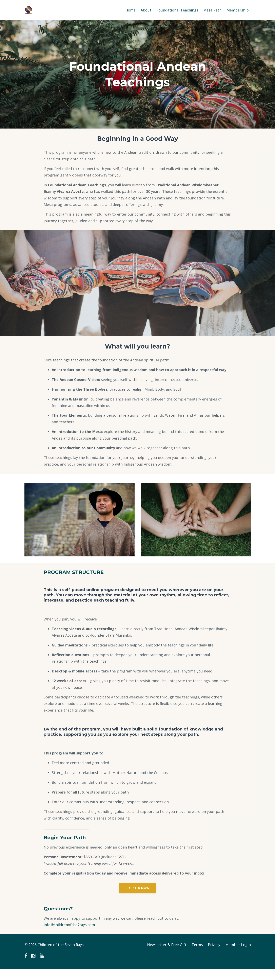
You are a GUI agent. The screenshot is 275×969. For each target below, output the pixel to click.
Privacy (214, 944)
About (146, 10)
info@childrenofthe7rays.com (69, 924)
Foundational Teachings (177, 10)
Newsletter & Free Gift (166, 944)
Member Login (238, 944)
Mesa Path (212, 10)
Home (130, 10)
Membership (238, 10)
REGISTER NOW (137, 888)
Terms (197, 944)
